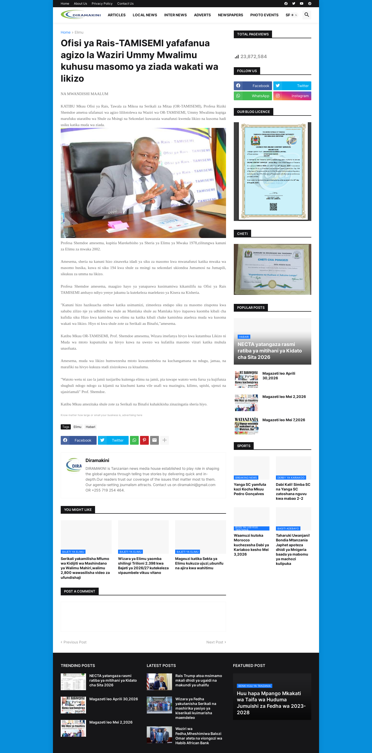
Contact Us (125, 3)
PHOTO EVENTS (264, 15)
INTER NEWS (175, 15)
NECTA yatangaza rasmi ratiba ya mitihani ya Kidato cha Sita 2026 (113, 680)
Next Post (214, 642)
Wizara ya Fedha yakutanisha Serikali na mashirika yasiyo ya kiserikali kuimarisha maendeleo (195, 708)
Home (65, 3)
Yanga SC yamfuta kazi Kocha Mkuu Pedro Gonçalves (250, 489)
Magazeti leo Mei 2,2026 (284, 396)
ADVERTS (202, 15)
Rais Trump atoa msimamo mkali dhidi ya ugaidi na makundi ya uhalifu (198, 680)
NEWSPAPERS (230, 15)
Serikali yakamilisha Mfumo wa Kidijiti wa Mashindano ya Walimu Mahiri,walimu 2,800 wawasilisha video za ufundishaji (85, 568)
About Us (80, 3)
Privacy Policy (102, 3)
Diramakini (97, 460)
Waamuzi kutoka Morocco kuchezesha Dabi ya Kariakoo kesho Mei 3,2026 (251, 544)
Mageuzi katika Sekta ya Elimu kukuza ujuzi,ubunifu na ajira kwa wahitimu (199, 563)
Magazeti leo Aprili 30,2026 (278, 375)
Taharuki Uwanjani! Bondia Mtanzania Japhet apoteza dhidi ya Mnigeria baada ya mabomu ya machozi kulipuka (293, 549)
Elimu (79, 32)
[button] (294, 15)
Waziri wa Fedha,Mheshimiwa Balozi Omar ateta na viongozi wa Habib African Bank (198, 735)
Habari (90, 427)
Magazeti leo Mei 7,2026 (283, 420)
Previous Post (75, 642)
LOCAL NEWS (145, 15)
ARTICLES (117, 15)
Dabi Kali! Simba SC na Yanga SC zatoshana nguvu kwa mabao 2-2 (293, 491)
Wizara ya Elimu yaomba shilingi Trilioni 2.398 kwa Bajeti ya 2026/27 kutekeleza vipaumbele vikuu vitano (143, 565)
